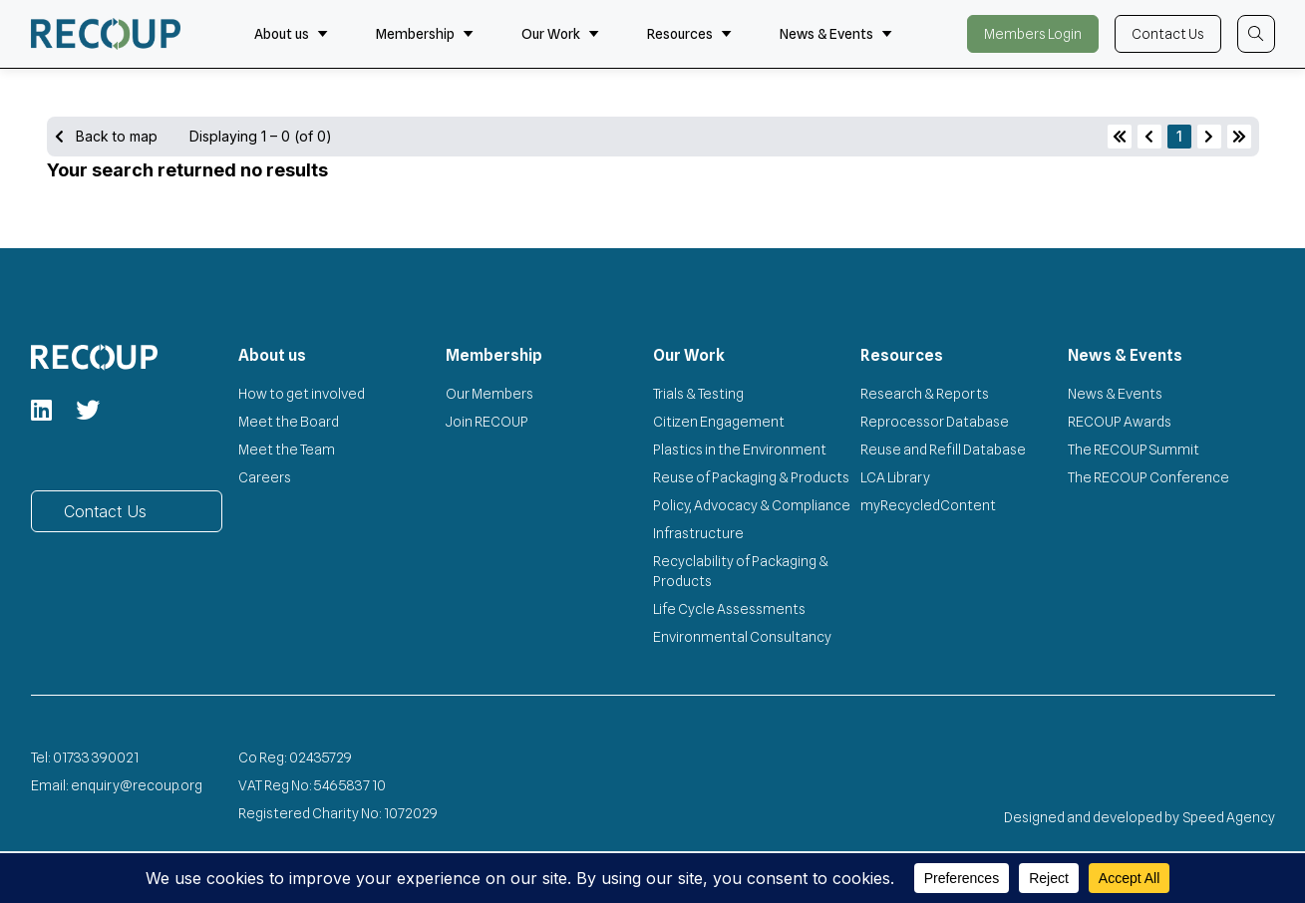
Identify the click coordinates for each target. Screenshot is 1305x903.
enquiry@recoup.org (136, 785)
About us (291, 34)
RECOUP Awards (1119, 422)
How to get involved (301, 394)
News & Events (836, 34)
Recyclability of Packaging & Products (740, 571)
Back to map (106, 136)
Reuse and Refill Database (943, 449)
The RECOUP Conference (1148, 477)
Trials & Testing (698, 394)
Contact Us (1168, 34)
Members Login (1033, 34)
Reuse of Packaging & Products (751, 477)
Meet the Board (288, 422)
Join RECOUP (487, 422)
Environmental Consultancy (742, 637)
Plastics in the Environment (739, 449)
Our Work (560, 34)
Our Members (489, 394)
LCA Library (895, 477)
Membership (425, 34)
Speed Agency (1229, 817)
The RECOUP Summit (1133, 449)
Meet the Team (286, 449)
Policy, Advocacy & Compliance (751, 505)
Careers (264, 477)
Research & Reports (924, 394)
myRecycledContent (928, 505)
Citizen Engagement (719, 422)
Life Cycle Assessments (729, 609)
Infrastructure (698, 533)
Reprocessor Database (934, 422)
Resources (689, 34)
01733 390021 (96, 757)
